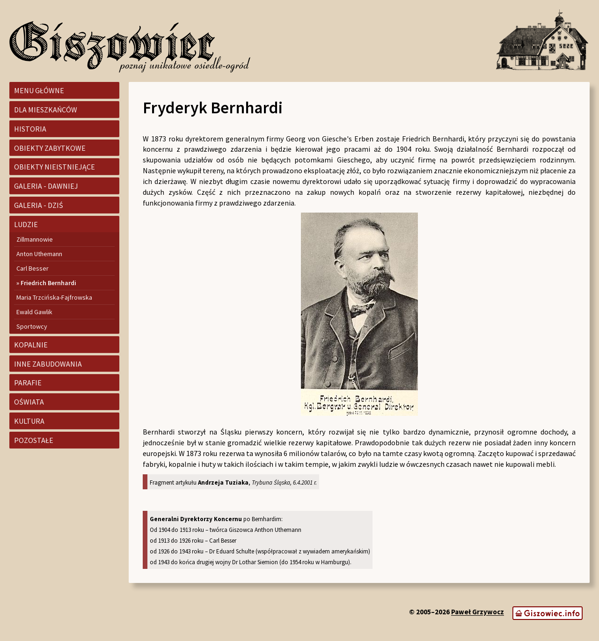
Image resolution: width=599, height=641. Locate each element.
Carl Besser (32, 268)
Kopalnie (31, 344)
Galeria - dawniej (46, 186)
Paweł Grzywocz (477, 612)
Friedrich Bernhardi (48, 283)
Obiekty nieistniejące (54, 166)
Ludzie (26, 224)
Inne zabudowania (48, 363)
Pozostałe (33, 440)
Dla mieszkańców (45, 109)
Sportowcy (31, 326)
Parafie (28, 382)
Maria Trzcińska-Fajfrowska (54, 297)
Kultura (29, 421)
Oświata (29, 401)
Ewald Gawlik (34, 312)
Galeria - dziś (38, 205)
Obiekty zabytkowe (50, 148)
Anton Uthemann (39, 254)
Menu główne (39, 90)
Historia (30, 128)
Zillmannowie (34, 239)
